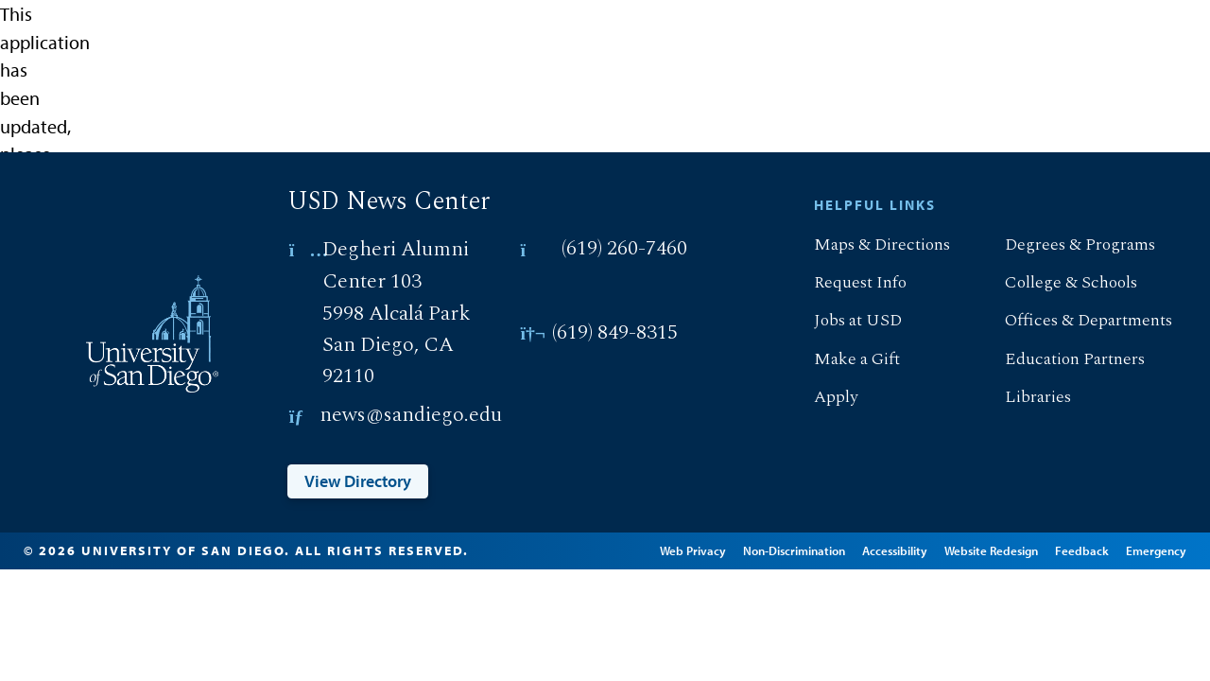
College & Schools (1055, 282)
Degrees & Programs (1064, 244)
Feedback (1108, 546)
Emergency (911, 574)
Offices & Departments (1073, 320)
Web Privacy (719, 546)
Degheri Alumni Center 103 (395, 265)
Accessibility (921, 546)
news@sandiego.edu (411, 415)
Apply (820, 397)
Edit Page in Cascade (566, 560)
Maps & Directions (866, 244)
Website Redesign (1017, 546)
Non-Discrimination (820, 546)
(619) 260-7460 (624, 249)
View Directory (357, 481)
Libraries (1022, 397)
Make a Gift (841, 359)
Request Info (845, 282)
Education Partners (1059, 359)
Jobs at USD (842, 320)
